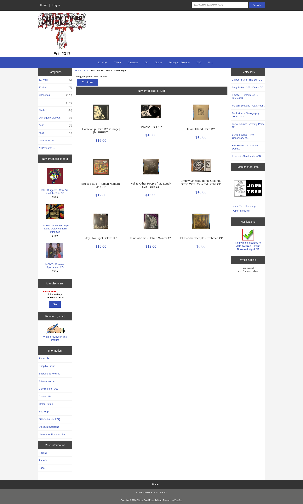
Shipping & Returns (49, 373)
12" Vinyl (102, 62)
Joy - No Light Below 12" (101, 238)
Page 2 (43, 452)
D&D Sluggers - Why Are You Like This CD (54, 181)
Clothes (159, 62)
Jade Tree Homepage (245, 206)
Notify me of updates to (248, 240)
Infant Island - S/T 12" (201, 129)
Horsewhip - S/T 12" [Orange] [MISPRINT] (101, 131)
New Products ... (48, 140)
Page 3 (43, 460)
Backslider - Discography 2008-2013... (245, 115)
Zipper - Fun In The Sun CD (247, 79)
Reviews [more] (55, 316)
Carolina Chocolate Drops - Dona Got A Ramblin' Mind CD (55, 218)
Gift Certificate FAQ (49, 419)
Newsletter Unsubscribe (52, 434)
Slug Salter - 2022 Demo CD (247, 87)
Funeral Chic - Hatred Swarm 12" (151, 238)
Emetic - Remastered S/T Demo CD (246, 97)
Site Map (44, 411)
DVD (199, 62)
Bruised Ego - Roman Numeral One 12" (100, 185)
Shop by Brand (47, 366)
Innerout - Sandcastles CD (246, 156)
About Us (44, 358)
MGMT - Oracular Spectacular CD (55, 256)
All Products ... (47, 148)
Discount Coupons (49, 426)
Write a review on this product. (55, 332)
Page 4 (43, 467)
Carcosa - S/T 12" (151, 127)
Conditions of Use (48, 388)
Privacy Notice (46, 381)
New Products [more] (55, 158)
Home (43, 5)
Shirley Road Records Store (149, 500)
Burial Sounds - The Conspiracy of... (243, 136)
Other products (241, 210)
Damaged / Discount (179, 62)
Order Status (46, 404)
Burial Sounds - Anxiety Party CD (248, 126)
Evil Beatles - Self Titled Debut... (245, 147)
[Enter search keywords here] (220, 5)
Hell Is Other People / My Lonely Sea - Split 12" (151, 185)
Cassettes (133, 62)
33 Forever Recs (55, 297)
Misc (210, 62)
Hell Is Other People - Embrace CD (201, 238)
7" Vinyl (117, 62)
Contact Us (45, 396)
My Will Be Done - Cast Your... (248, 105)
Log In (56, 5)
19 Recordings (55, 294)
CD (86, 70)
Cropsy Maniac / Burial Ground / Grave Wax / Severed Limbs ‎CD (200, 182)
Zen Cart (178, 500)
